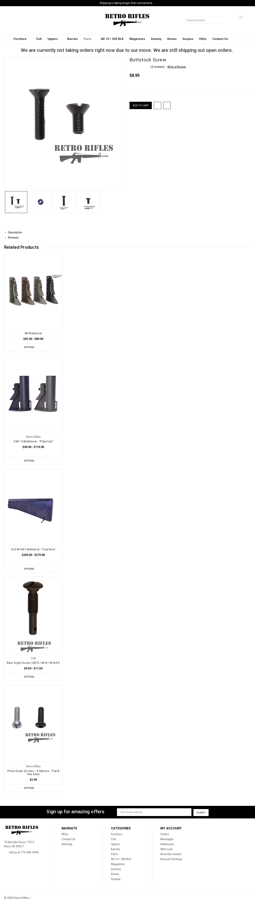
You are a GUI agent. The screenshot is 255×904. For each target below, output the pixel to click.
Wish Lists (166, 849)
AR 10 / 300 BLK (112, 39)
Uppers (54, 39)
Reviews (15, 237)
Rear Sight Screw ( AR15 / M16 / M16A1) (33, 663)
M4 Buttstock (33, 333)
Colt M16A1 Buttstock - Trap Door (33, 549)
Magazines (137, 39)
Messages (166, 839)
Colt (39, 39)
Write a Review (176, 66)
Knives (172, 39)
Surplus (187, 39)
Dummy (156, 39)
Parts (89, 39)
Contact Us (220, 39)
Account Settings (171, 859)
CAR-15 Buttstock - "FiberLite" (33, 441)
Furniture (22, 39)
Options (29, 347)
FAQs (202, 39)
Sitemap (67, 844)
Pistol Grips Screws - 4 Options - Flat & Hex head (33, 773)
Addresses (167, 844)
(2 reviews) (158, 66)
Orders (164, 834)
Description (16, 232)
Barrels (72, 39)
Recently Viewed (170, 854)
